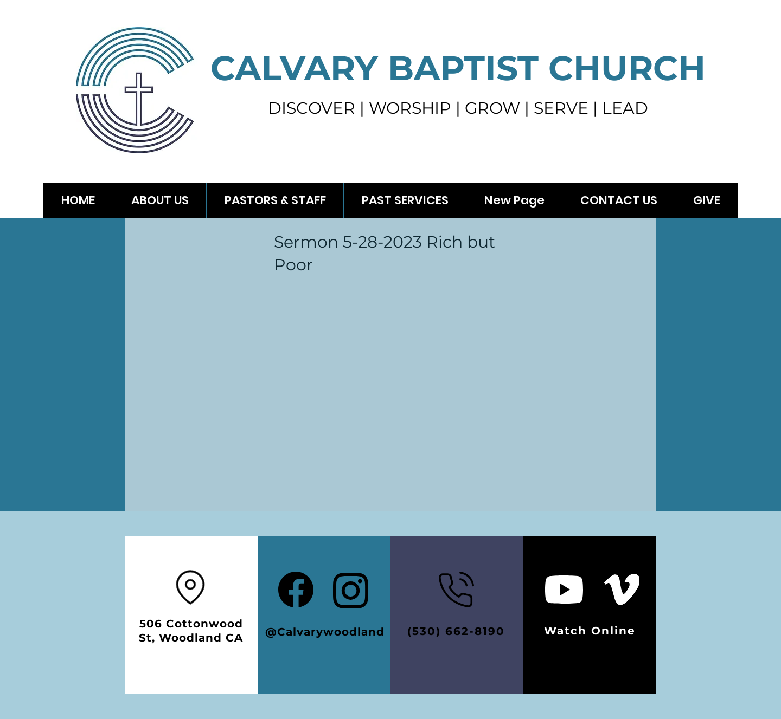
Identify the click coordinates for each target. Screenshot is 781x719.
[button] (404, 200)
